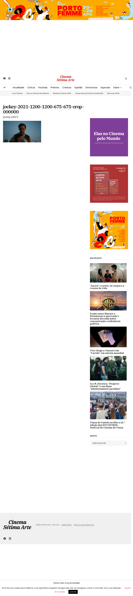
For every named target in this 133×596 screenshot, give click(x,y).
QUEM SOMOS (66, 525)
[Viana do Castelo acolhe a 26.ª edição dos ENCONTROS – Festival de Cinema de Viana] (109, 405)
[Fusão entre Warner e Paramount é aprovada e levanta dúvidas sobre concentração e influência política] (109, 300)
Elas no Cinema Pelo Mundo (38, 93)
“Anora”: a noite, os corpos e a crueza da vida (107, 287)
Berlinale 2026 (113, 93)
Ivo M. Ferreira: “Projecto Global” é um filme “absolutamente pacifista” (105, 386)
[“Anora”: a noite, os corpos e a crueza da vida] (109, 272)
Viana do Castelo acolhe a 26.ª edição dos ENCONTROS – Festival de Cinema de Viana (107, 425)
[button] (126, 78)
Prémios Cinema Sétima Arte (84, 525)
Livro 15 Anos (17, 93)
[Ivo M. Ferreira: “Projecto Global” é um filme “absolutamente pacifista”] (109, 368)
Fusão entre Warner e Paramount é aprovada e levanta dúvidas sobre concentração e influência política (105, 318)
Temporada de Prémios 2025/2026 (89, 93)
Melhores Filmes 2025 (62, 93)
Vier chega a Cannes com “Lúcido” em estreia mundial (107, 351)
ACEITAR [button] (73, 592)
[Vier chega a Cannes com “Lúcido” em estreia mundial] (109, 337)
